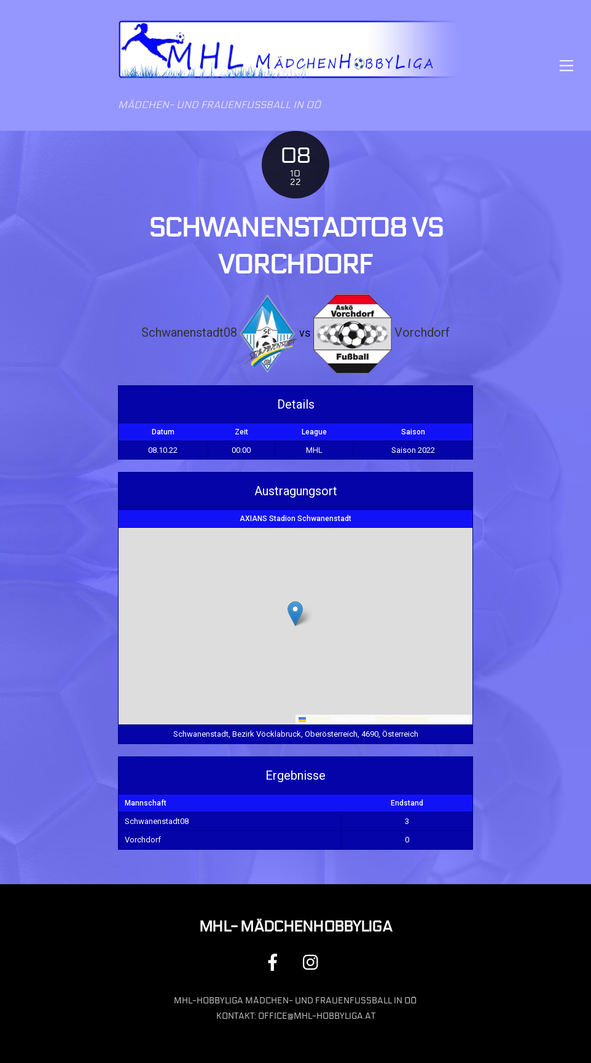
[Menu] (566, 65)
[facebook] (275, 962)
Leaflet (314, 719)
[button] (295, 613)
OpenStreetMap (403, 719)
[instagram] (314, 962)
